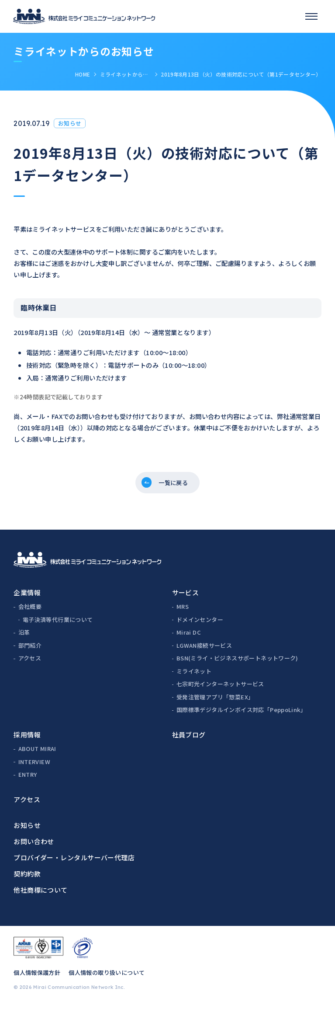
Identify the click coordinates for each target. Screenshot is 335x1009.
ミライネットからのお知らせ (125, 74)
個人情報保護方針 (37, 975)
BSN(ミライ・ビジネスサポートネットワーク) (237, 661)
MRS (182, 609)
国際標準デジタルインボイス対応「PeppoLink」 (241, 713)
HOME (82, 74)
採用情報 (27, 737)
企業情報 (27, 595)
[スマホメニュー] (311, 16)
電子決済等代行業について (58, 622)
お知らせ (27, 827)
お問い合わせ (34, 843)
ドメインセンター (199, 622)
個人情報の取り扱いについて (107, 975)
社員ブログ (189, 737)
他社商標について (41, 892)
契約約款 (27, 876)
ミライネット (193, 674)
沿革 (24, 635)
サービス (185, 595)
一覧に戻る (174, 484)
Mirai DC (188, 635)
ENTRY (27, 777)
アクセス (29, 661)
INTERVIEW (34, 764)
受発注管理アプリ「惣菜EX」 (215, 699)
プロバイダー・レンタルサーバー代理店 (74, 860)
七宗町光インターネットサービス (220, 687)
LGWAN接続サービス (204, 648)
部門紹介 (30, 648)
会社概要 (30, 609)
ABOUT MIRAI (37, 751)
